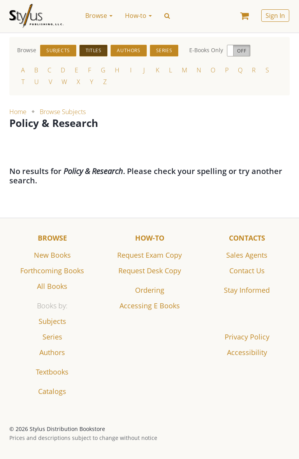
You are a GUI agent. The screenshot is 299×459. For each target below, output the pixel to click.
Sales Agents (246, 255)
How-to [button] (138, 15)
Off (241, 50)
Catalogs (52, 391)
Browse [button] (99, 15)
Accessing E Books (150, 305)
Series (164, 50)
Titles (94, 50)
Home (17, 111)
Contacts (247, 238)
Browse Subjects (63, 111)
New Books (52, 255)
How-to (149, 238)
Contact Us (247, 270)
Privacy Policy (247, 336)
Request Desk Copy (149, 270)
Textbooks (52, 371)
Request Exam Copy (149, 255)
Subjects (58, 50)
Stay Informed (247, 290)
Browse (52, 238)
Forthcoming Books (52, 270)
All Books (52, 286)
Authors (128, 50)
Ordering (149, 290)
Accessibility (247, 352)
